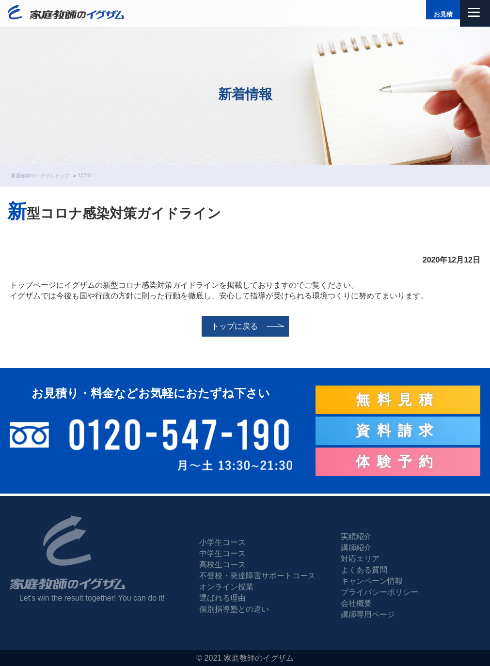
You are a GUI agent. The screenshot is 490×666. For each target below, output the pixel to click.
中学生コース (222, 553)
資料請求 (398, 430)
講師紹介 (356, 547)
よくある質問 (364, 570)
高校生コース (222, 564)
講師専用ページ (368, 614)
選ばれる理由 (222, 598)
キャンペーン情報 (372, 581)
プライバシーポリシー (379, 592)
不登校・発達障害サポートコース (257, 576)
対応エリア (360, 559)
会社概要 (356, 603)
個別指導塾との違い (234, 609)
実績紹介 (356, 536)
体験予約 (398, 461)
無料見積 (398, 399)
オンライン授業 (226, 587)
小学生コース (222, 542)
